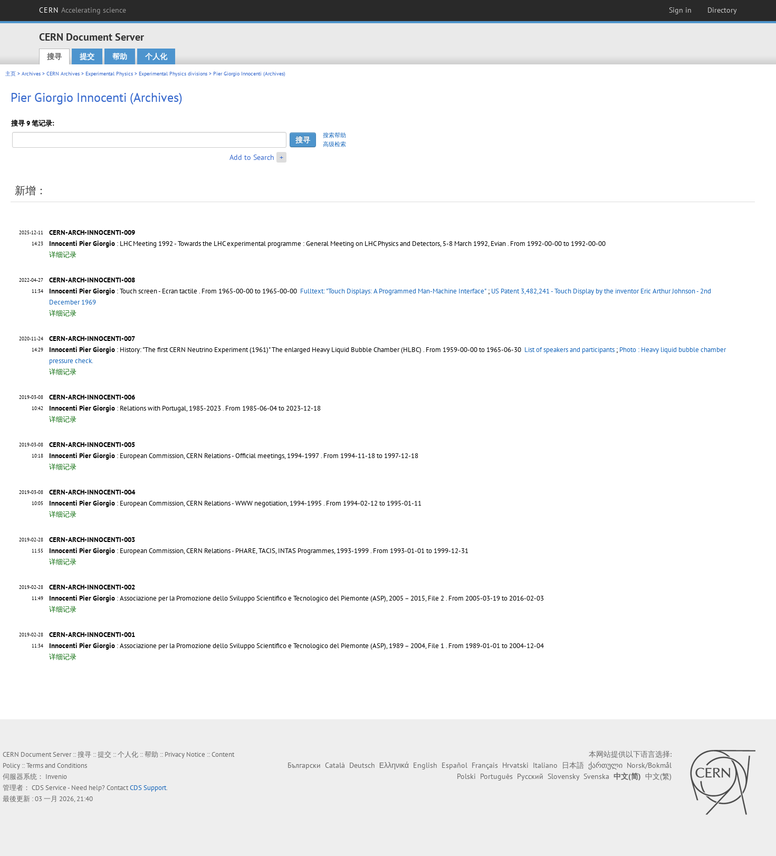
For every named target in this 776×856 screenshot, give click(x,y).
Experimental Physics (109, 73)
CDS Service (49, 787)
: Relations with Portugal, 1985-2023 (135, 408)
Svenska (596, 776)
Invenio (56, 776)
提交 (87, 56)
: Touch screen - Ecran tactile (123, 291)
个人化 (156, 56)
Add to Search (251, 157)
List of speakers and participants (569, 349)
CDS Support (148, 787)
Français (485, 765)
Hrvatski (515, 765)
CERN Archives (63, 73)
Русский (530, 776)
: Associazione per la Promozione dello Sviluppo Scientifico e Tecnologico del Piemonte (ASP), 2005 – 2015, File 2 (246, 598)
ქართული (605, 765)
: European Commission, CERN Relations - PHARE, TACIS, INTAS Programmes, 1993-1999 (209, 550)
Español (454, 765)
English (425, 765)
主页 (10, 73)
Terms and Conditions (56, 765)
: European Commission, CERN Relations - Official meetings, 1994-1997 (184, 455)
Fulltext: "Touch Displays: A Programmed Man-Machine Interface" (393, 291)
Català (335, 765)
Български (304, 765)
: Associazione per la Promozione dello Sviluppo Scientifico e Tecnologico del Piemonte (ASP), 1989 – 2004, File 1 (246, 645)
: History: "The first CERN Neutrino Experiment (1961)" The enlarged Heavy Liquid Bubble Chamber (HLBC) (235, 349)
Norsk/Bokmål (649, 765)
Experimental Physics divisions (173, 73)
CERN (83, 10)
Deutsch (362, 765)
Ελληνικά (394, 765)
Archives (31, 73)
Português (496, 776)
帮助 (119, 56)
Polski (466, 776)
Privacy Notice (185, 754)
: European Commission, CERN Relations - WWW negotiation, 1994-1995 (185, 503)
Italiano (545, 765)
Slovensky (563, 776)
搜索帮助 (334, 135)
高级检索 (334, 144)
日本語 (573, 765)
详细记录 (62, 254)
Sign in (680, 10)
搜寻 (54, 56)
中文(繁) (658, 776)
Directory (722, 10)
